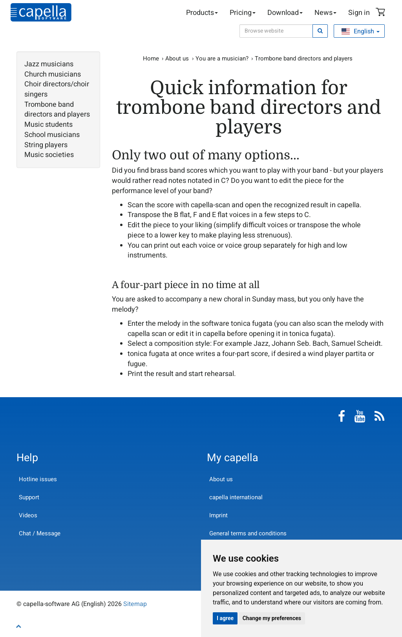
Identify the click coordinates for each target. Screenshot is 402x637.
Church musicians (52, 74)
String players (46, 145)
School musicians (52, 135)
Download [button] (285, 12)
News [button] (325, 12)
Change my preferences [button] (272, 618)
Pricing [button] (243, 12)
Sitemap (135, 604)
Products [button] (202, 12)
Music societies (49, 155)
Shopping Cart (381, 13)
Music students (48, 125)
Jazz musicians (48, 64)
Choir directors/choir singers (56, 89)
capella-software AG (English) (41, 12)
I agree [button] (225, 618)
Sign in (359, 12)
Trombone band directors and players (57, 110)
